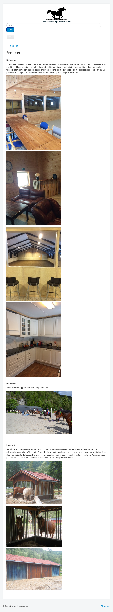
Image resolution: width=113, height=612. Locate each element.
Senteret (14, 46)
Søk (10, 29)
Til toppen (105, 606)
